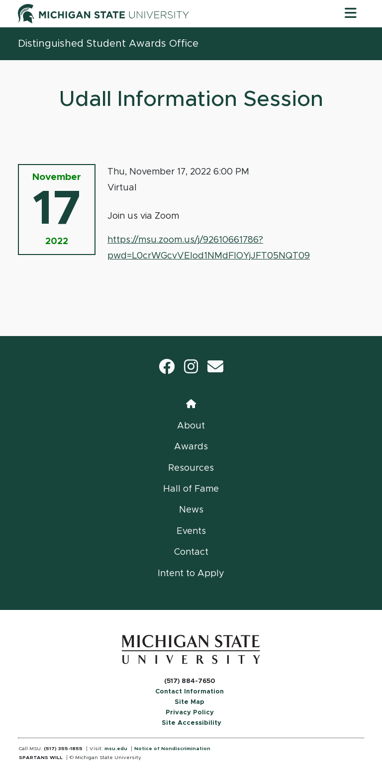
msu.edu (115, 748)
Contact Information (189, 691)
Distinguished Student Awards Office (108, 44)
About (191, 426)
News (191, 510)
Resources (191, 468)
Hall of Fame (191, 489)
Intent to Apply (191, 573)
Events (191, 531)
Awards (191, 446)
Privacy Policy (190, 712)
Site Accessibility (191, 723)
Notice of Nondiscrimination (172, 748)
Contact (191, 552)
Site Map (189, 702)
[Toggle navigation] (350, 13)
